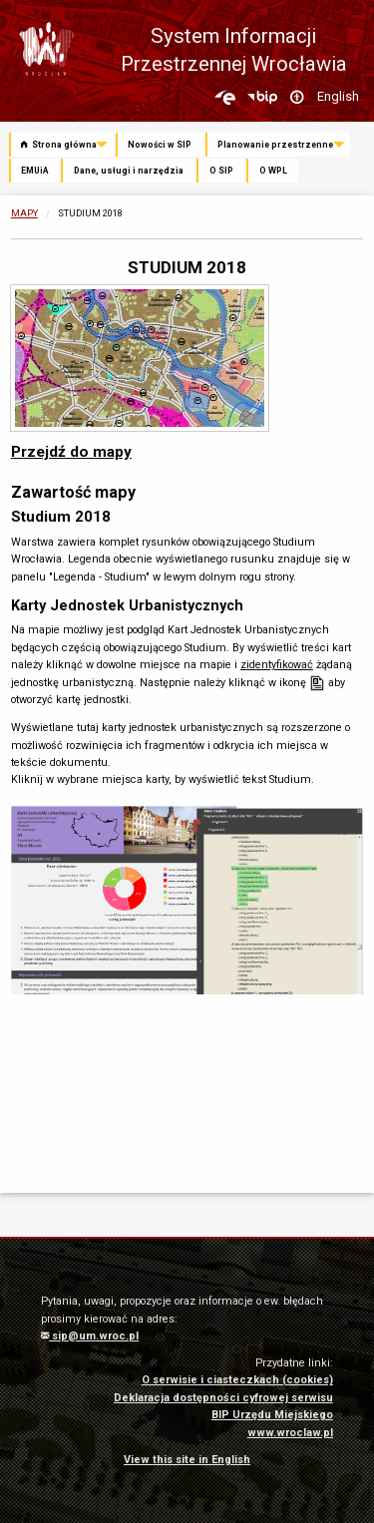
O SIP (221, 171)
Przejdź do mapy (71, 452)
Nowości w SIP (159, 145)
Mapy (24, 212)
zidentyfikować (276, 664)
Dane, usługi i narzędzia (129, 171)
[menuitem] (62, 146)
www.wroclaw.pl (290, 1432)
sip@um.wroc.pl (90, 1336)
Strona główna (59, 145)
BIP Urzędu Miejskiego (272, 1414)
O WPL (273, 171)
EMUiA (34, 171)
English (338, 96)
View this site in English (187, 1459)
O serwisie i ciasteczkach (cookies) (237, 1379)
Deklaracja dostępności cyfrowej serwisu (223, 1397)
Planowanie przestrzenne (275, 145)
